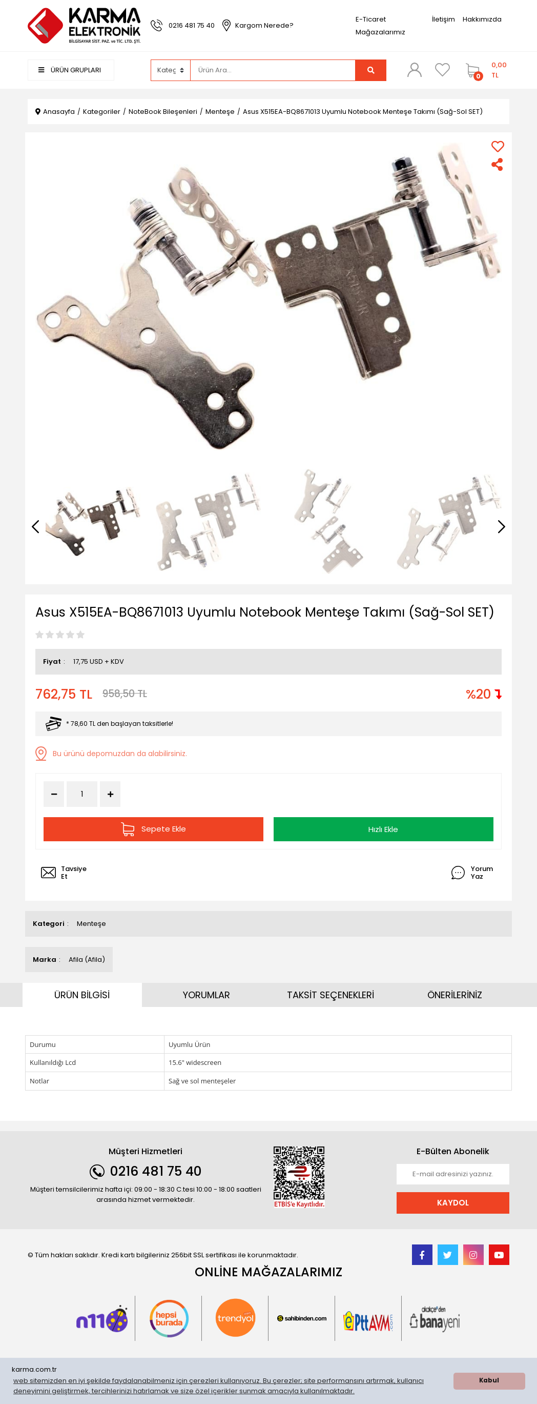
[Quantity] (82, 794)
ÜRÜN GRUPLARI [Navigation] (69, 70)
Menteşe (91, 923)
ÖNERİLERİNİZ (454, 994)
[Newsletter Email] (453, 1174)
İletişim (443, 19)
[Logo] (84, 25)
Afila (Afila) (87, 959)
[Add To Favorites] (497, 146)
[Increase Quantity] (110, 794)
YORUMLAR (206, 994)
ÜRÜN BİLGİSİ (82, 994)
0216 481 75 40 (192, 25)
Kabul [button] (489, 1380)
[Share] (497, 164)
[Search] (273, 70)
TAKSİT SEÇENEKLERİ (330, 994)
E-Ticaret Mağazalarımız (380, 25)
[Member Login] (414, 70)
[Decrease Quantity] (54, 794)
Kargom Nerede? (264, 25)
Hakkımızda (482, 19)
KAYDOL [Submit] (453, 1202)
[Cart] (485, 70)
